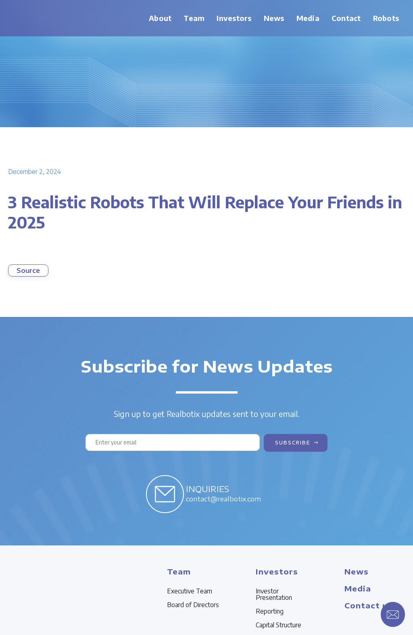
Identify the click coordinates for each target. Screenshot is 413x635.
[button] (194, 18)
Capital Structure (278, 625)
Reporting (270, 611)
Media (307, 18)
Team (194, 18)
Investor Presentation (274, 594)
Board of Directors (193, 604)
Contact (346, 18)
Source (28, 270)
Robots (386, 18)
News (274, 18)
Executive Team (189, 591)
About (160, 18)
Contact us (368, 605)
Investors (234, 18)
